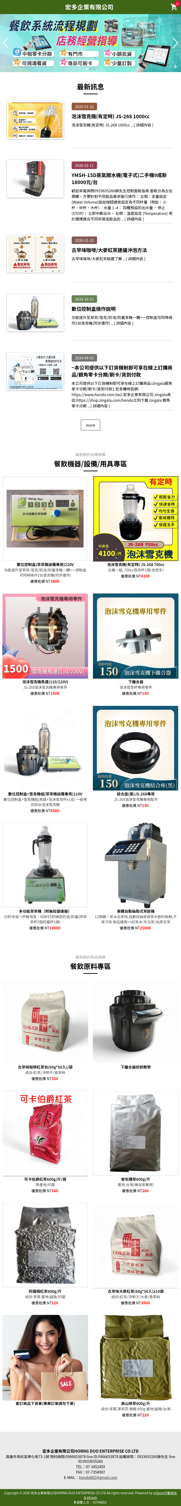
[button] (87, 69)
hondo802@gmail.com (98, 1477)
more (90, 425)
